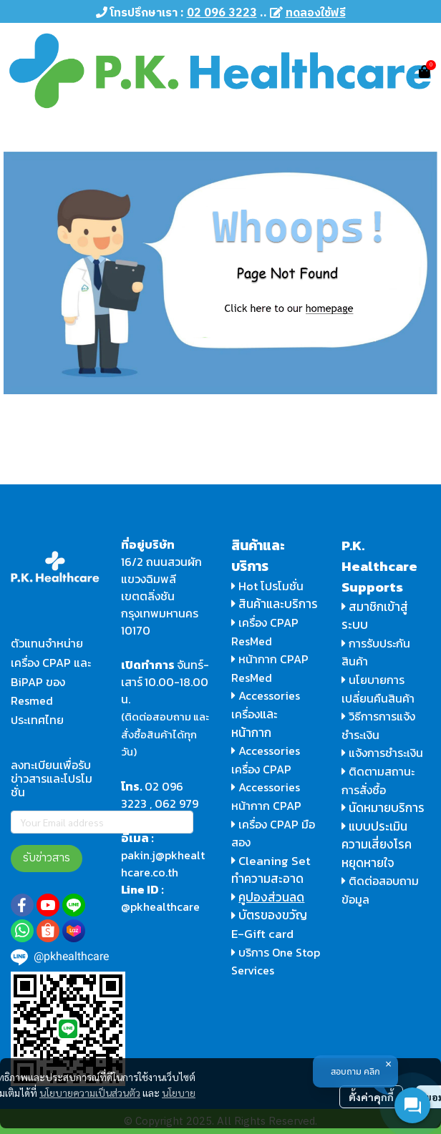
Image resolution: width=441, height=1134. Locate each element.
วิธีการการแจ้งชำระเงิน (378, 725)
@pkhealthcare (160, 906)
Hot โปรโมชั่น (267, 586)
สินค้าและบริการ (274, 604)
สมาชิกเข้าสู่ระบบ (374, 616)
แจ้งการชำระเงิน (382, 752)
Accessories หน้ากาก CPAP (266, 796)
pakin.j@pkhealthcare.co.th (163, 863)
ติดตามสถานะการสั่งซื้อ (378, 780)
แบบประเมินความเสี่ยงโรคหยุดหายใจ (376, 844)
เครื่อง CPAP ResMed (265, 632)
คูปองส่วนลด (271, 897)
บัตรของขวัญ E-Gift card (269, 924)
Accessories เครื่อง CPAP (265, 760)
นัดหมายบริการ (387, 807)
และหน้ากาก (254, 723)
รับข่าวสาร (46, 858)
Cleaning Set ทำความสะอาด (271, 870)
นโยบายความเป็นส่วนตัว (89, 1092)
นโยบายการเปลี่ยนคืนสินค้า (378, 689)
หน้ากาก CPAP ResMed (270, 668)
